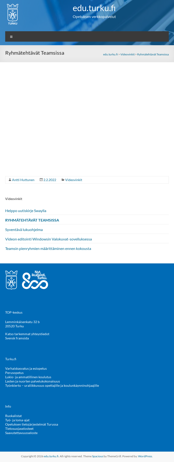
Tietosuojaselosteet (19, 428)
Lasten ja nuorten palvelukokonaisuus (32, 381)
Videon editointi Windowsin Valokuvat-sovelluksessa (48, 239)
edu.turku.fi (94, 8)
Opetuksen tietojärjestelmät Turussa (31, 424)
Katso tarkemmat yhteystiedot (27, 334)
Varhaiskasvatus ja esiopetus (26, 368)
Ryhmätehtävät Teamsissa (32, 220)
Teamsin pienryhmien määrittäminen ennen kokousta (48, 248)
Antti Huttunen (23, 180)
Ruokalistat (13, 416)
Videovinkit (73, 180)
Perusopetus (14, 373)
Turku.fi (10, 359)
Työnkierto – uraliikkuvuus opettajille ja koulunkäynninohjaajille (52, 385)
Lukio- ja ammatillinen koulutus (28, 377)
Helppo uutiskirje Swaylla (25, 210)
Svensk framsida (17, 338)
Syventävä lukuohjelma (24, 229)
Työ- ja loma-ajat (17, 420)
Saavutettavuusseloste (21, 433)
